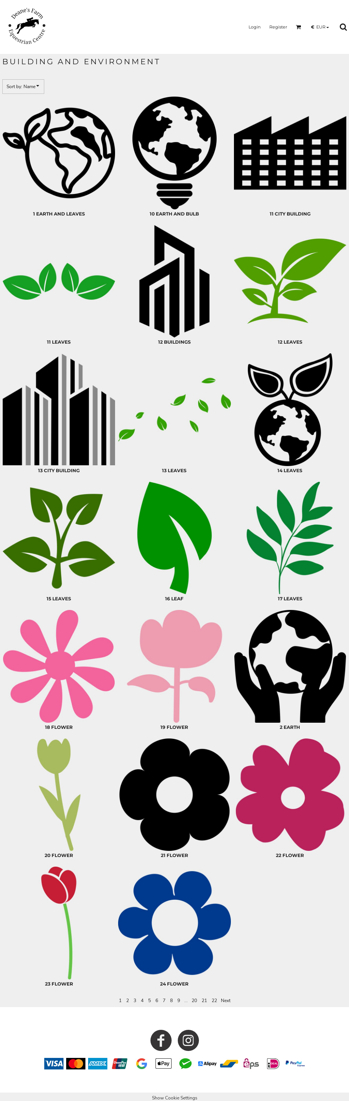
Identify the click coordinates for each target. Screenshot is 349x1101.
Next (225, 1000)
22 (214, 1000)
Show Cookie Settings (174, 1098)
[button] (298, 27)
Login (254, 27)
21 (204, 1000)
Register (278, 27)
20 (194, 1000)
